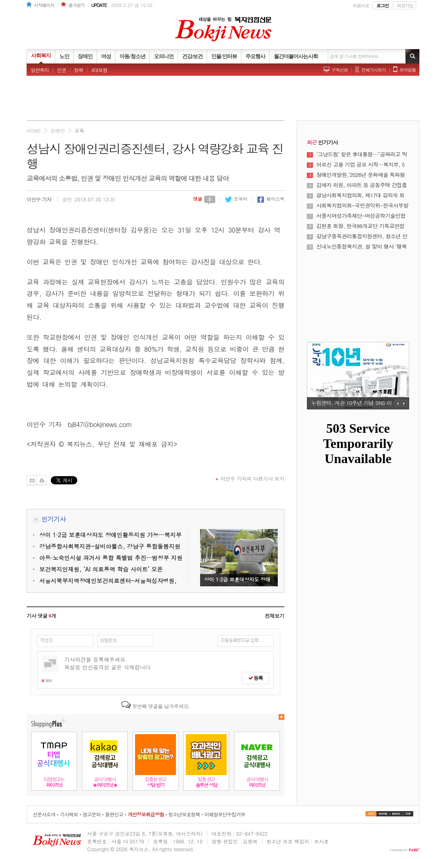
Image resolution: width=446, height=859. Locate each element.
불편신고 (114, 814)
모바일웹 (407, 70)
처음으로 (361, 5)
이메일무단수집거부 (225, 814)
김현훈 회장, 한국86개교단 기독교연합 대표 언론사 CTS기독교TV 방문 (360, 226)
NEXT (404, 403)
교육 (79, 130)
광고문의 (91, 814)
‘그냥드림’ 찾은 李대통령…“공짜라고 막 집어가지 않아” (361, 154)
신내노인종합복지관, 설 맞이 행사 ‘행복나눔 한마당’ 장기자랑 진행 (361, 246)
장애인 (57, 130)
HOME (34, 130)
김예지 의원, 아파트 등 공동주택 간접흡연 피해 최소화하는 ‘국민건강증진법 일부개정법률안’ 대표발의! (361, 185)
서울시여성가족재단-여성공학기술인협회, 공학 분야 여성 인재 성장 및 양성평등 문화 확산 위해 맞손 (360, 215)
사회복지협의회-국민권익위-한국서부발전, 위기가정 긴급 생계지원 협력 (362, 205)
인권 (61, 69)
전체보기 (274, 616)
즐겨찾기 (76, 5)
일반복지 (40, 69)
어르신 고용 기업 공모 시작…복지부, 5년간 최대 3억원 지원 (360, 164)
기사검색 (412, 56)
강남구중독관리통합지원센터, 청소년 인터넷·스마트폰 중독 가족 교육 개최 (362, 236)
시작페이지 (44, 5)
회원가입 (405, 5)
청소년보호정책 (184, 814)
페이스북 (270, 199)
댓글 (204, 199)
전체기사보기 (373, 70)
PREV (398, 403)
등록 (255, 678)
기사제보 (69, 814)
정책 (78, 69)
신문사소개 (44, 814)
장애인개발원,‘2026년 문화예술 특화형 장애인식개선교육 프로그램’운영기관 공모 (361, 175)
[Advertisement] (223, 100)
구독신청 (339, 70)
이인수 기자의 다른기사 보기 (252, 478)
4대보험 (99, 69)
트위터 (236, 199)
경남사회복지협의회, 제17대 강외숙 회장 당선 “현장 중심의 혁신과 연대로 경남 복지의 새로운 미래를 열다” (362, 195)
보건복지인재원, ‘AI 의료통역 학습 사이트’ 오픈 (101, 569)
